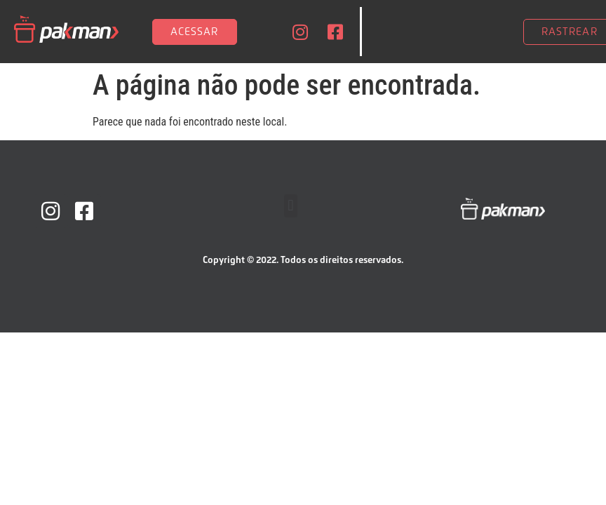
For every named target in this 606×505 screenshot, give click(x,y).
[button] (290, 205)
